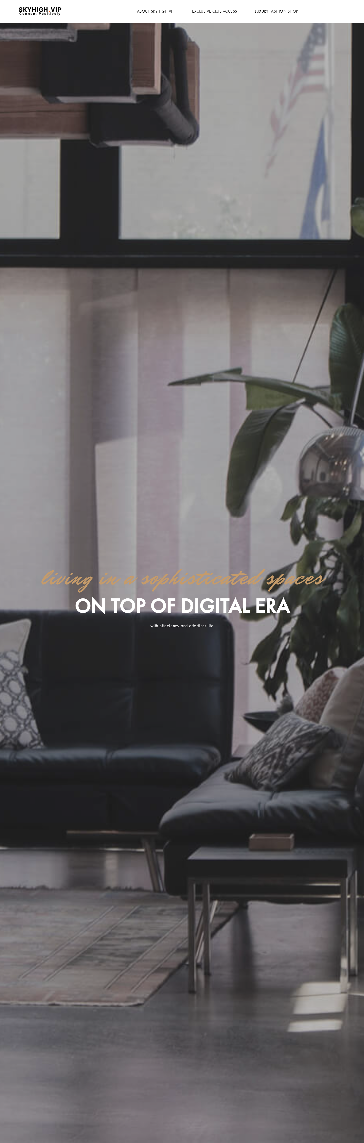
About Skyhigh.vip (155, 11)
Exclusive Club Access (214, 11)
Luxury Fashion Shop (276, 11)
